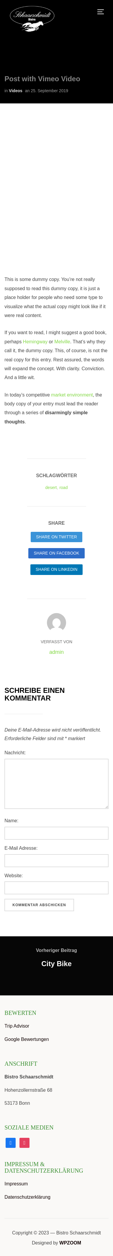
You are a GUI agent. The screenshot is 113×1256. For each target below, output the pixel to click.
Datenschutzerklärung (27, 1197)
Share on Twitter (56, 536)
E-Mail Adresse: (20, 848)
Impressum (16, 1183)
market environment (72, 394)
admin (56, 652)
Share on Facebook (56, 553)
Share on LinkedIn (57, 569)
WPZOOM (70, 1242)
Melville (62, 341)
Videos (15, 90)
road (63, 487)
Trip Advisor (16, 1025)
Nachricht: (15, 752)
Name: (11, 820)
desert (51, 487)
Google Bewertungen (26, 1039)
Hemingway (35, 341)
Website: (13, 875)
